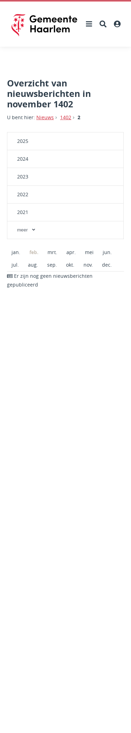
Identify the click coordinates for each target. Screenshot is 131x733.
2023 (22, 176)
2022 (22, 194)
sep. (52, 264)
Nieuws (45, 117)
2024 (22, 158)
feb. (31, 252)
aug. (33, 264)
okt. (70, 264)
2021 (22, 212)
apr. (71, 252)
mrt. (52, 252)
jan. (16, 252)
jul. (15, 264)
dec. (107, 264)
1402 (65, 117)
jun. (107, 252)
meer (26, 229)
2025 (22, 141)
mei (89, 252)
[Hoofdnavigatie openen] (89, 24)
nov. (88, 264)
